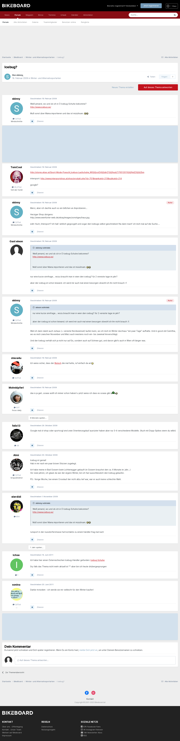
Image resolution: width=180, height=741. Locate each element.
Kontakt (90, 699)
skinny (19, 75)
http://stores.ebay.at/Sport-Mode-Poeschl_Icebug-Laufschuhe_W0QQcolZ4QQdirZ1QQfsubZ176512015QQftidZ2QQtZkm (87, 172)
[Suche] (144, 15)
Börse (40, 15)
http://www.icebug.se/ (40, 107)
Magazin (29, 15)
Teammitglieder (50, 22)
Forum (18, 16)
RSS (84, 735)
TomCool (16, 167)
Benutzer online (69, 22)
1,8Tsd (17, 604)
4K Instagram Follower (92, 729)
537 (16, 407)
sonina (16, 584)
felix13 (16, 425)
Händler (74, 15)
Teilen (151, 77)
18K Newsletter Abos (91, 732)
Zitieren (40, 121)
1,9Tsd (17, 119)
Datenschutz (47, 726)
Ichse (16, 555)
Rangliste (85, 22)
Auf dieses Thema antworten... (33, 660)
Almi (16, 455)
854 (17, 516)
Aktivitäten (88, 15)
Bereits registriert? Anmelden (122, 6)
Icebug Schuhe (98, 560)
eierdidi (16, 496)
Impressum (7, 735)
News (7, 15)
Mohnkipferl (16, 387)
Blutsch (58, 363)
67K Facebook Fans (91, 726)
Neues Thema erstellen (123, 87)
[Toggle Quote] (34, 248)
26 (16, 445)
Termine (52, 15)
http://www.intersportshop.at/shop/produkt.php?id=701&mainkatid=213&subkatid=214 (81, 178)
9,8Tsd (16, 378)
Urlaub (63, 15)
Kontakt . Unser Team (11, 729)
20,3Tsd (16, 187)
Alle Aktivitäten (20, 22)
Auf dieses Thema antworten (158, 87)
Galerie (35, 22)
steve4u (16, 358)
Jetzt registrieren (151, 6)
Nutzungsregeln (48, 729)
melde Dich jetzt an (88, 650)
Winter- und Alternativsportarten (46, 78)
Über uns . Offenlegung (12, 726)
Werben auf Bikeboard (12, 732)
